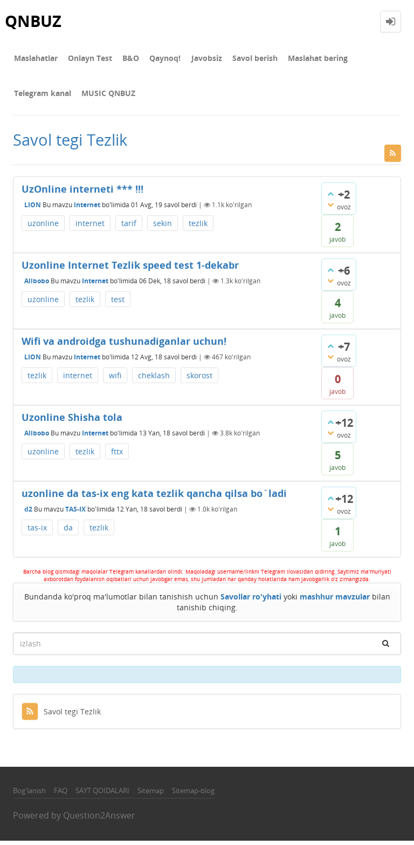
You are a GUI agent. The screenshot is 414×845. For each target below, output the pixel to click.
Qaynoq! (157, 59)
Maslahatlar (35, 59)
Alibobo (36, 285)
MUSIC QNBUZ (40, 97)
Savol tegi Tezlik (61, 716)
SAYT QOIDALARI (102, 795)
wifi (115, 380)
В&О (125, 59)
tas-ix (37, 532)
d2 (28, 513)
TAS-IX (75, 513)
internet (90, 228)
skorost (199, 380)
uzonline (43, 228)
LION (32, 209)
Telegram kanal (369, 59)
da (68, 532)
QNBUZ (34, 21)
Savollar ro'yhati (250, 601)
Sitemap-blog (193, 795)
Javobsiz (196, 59)
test (118, 304)
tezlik (198, 228)
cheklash (154, 380)
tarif (128, 228)
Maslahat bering (303, 59)
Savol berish (242, 59)
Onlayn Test (87, 59)
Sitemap (150, 795)
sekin (162, 228)
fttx (117, 456)
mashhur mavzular (335, 601)
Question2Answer (99, 820)
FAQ (60, 795)
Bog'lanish (29, 795)
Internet (87, 209)
